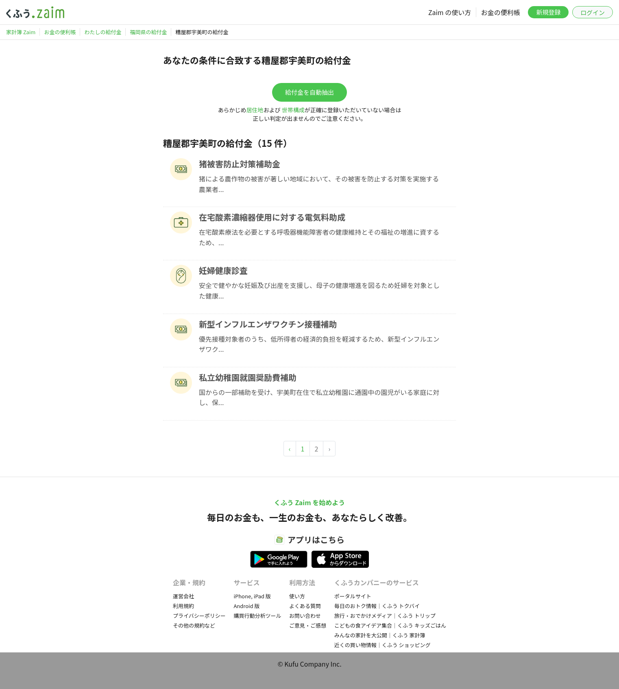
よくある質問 (305, 606)
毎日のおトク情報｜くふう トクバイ (377, 606)
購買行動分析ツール (257, 615)
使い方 (297, 596)
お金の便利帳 (500, 12)
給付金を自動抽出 (309, 92)
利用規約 (183, 606)
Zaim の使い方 (449, 12)
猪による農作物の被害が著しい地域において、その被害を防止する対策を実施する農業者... (319, 184)
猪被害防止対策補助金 (239, 164)
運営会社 (183, 596)
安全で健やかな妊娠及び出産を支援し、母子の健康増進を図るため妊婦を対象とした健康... (319, 290)
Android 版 (246, 606)
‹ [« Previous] (290, 449)
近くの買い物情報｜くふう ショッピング (382, 645)
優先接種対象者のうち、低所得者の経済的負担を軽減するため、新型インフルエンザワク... (319, 344)
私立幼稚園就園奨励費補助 (247, 377)
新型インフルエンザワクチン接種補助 (268, 324)
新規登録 (548, 12)
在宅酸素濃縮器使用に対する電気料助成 (272, 217)
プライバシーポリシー (199, 615)
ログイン (592, 12)
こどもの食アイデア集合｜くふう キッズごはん (390, 625)
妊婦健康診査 (223, 270)
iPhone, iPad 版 (252, 596)
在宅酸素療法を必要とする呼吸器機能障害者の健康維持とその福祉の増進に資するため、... (319, 237)
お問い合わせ (305, 615)
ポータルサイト (352, 596)
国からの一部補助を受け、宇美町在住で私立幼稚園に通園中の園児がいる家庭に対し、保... (319, 397)
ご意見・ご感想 (307, 625)
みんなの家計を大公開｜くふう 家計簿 (379, 635)
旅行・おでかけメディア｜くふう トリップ (385, 615)
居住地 (255, 110)
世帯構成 (293, 110)
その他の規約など (194, 625)
